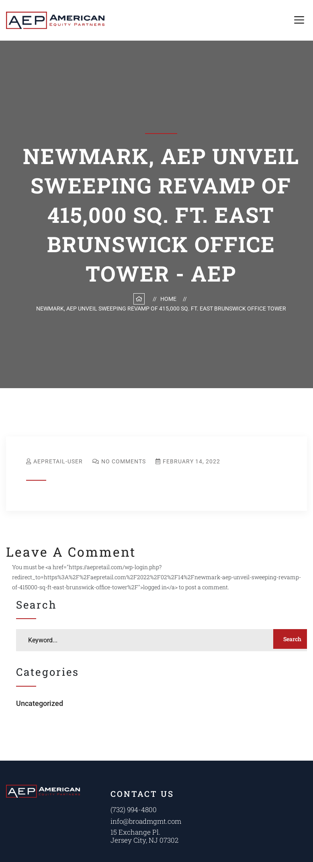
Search (292, 639)
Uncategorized (39, 703)
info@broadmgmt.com (145, 821)
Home (169, 299)
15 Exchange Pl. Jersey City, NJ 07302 (144, 836)
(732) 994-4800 (133, 809)
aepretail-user (58, 461)
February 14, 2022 (191, 461)
